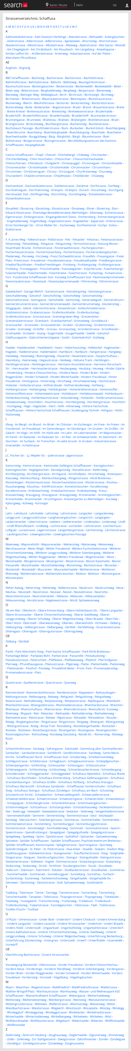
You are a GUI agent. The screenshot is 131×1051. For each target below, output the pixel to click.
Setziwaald (106, 815)
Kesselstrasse (81, 470)
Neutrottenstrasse (18, 596)
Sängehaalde (78, 878)
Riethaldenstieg (82, 713)
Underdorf (63, 919)
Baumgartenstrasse (92, 82)
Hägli (27, 406)
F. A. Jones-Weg (15, 239)
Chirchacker (99, 155)
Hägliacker (40, 406)
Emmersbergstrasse (111, 217)
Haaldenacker (26, 347)
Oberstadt (30, 623)
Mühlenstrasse (89, 569)
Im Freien (113, 424)
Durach (84, 190)
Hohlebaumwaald (91, 393)
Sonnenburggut (63, 824)
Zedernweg (13, 1035)
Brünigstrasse (15, 124)
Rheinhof (116, 705)
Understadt (33, 928)
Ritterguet (97, 722)
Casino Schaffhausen (19, 155)
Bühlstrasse (13, 141)
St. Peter (35, 849)
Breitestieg (59, 111)
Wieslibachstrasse (17, 1008)
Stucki (92, 866)
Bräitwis (63, 120)
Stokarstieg (13, 866)
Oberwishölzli (84, 623)
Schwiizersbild (94, 799)
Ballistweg (69, 82)
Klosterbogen (14, 482)
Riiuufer (112, 717)
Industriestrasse (105, 441)
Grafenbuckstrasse (18, 316)
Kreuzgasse (49, 495)
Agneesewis (72, 41)
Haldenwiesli (48, 352)
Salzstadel (71, 749)
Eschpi (102, 225)
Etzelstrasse (13, 229)
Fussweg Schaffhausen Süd (73, 277)
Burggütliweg (38, 136)
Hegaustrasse (48, 360)
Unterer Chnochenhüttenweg (57, 932)
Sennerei (38, 815)
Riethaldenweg (104, 713)
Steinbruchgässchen (50, 857)
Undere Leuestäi (44, 924)
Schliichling (38, 765)
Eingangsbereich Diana (61, 217)
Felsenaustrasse (111, 239)
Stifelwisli (37, 861)
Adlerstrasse (34, 41)
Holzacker (87, 398)
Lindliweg (42, 526)
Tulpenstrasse (39, 905)
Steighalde (117, 853)
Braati (77, 107)
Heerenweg (29, 360)
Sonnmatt (76, 828)
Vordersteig (30, 977)
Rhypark (26, 713)
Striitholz (55, 866)
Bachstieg (38, 78)
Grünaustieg (67, 329)
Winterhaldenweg (37, 1016)
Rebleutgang (37, 697)
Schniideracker (15, 774)
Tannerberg (89, 892)
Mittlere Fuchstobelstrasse (89, 548)
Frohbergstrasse (110, 264)
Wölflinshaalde (115, 1021)
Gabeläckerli (14, 291)
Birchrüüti (75, 95)
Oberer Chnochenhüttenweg (53, 614)
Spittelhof (71, 836)
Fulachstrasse (78, 273)
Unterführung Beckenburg (105, 936)
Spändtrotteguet (17, 849)
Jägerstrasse (75, 455)
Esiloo (113, 225)
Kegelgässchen (39, 470)
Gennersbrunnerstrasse (22, 304)
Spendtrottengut (36, 832)
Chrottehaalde (37, 167)
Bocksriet (62, 103)
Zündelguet (117, 1039)
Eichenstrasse (114, 213)
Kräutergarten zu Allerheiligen (84, 499)
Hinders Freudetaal (93, 377)
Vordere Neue (15, 969)
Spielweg (28, 836)
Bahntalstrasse (38, 82)
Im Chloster (64, 424)
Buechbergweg (115, 128)
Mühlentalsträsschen (60, 574)
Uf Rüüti (11, 919)
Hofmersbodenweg (77, 385)
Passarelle (76, 656)
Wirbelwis (96, 1016)
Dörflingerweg (39, 194)
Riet (36, 713)
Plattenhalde (99, 664)
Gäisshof (103, 333)
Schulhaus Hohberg (71, 782)
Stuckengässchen (74, 866)
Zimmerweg (116, 1035)
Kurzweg (111, 499)
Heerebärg (13, 360)
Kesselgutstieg (60, 470)
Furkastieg (96, 273)
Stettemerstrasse (17, 861)
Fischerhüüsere (73, 252)
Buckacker (77, 128)
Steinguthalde (89, 857)
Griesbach (42, 321)
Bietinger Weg (29, 95)
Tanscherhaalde (16, 897)
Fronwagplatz (29, 269)
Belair (117, 86)
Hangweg (115, 352)
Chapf (39, 155)
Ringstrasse (49, 722)
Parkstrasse (60, 656)
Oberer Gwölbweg (86, 614)
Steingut (71, 857)
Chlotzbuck (35, 163)
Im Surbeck (27, 441)
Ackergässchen (115, 37)
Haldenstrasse (28, 352)
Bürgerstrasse (32, 141)
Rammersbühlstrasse (40, 692)
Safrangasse (55, 749)
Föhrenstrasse (108, 281)
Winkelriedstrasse (99, 1012)
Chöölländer (81, 176)
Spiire (40, 836)
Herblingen (101, 360)
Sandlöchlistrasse (75, 753)
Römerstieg (102, 734)
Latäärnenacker (16, 522)
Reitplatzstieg (53, 701)
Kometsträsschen (76, 486)
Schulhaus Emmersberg (54, 778)
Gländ (27, 308)
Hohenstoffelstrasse (19, 393)
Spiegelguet (57, 832)
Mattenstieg (71, 544)
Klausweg (12, 478)
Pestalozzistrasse (17, 660)
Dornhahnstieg (39, 190)
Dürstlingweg (77, 194)
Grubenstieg (83, 325)
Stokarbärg (113, 861)
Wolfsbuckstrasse (42, 1021)
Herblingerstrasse (17, 364)
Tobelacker (111, 897)
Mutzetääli (28, 569)
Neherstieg (33, 588)
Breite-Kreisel (16, 111)
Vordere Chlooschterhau (101, 965)
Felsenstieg (13, 244)
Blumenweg (13, 103)
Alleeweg (71, 45)
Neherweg (49, 588)
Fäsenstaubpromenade (108, 277)
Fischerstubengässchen (101, 252)
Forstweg (42, 256)
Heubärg (84, 368)
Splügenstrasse (66, 845)
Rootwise (24, 730)
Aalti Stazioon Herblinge (50, 37)
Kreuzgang (33, 495)
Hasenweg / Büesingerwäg (37, 356)
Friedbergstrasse (110, 260)
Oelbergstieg (14, 627)
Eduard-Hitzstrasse (18, 213)
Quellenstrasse (33, 682)
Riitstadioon (96, 717)
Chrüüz (51, 171)
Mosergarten (54, 561)
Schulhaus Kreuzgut (100, 782)
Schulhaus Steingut (27, 790)
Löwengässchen (40, 534)
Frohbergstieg (87, 264)
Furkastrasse (113, 273)
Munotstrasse (93, 565)
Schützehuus (38, 807)
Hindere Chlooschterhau (41, 373)
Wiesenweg (97, 1004)
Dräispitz (71, 190)
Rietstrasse (36, 717)
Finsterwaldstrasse (67, 248)
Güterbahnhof (81, 337)
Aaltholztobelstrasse (19, 37)
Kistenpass (114, 474)
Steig (104, 853)
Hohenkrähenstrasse (83, 389)
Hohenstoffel (108, 389)
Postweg (44, 668)
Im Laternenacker (85, 433)
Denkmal (82, 186)
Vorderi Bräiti (14, 973)
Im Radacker (27, 437)
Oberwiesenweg (49, 623)
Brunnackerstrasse (103, 115)
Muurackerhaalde (65, 569)
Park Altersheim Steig (29, 651)
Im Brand (35, 424)
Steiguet (29, 857)
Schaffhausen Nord (29, 757)
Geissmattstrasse (17, 300)
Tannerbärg (107, 892)
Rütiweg (117, 734)
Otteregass (13, 631)
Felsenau (93, 239)
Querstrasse (54, 682)
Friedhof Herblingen (48, 264)
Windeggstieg (34, 1012)
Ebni (115, 208)
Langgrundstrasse (34, 517)
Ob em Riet (13, 610)
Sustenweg (32, 878)
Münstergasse (111, 574)
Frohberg (69, 264)
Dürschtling (59, 194)
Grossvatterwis (51, 325)
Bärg (52, 136)
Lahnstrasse (69, 513)
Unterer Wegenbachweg (69, 936)
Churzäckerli (14, 176)
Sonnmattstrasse (97, 828)
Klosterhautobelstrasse (67, 482)
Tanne (39, 892)
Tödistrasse (107, 905)
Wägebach (63, 1021)
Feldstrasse (55, 239)
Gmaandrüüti (67, 308)
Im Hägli (22, 433)
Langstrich (86, 517)
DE (115, 5)
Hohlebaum (69, 393)
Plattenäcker (15, 668)
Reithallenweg (33, 701)
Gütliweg (98, 337)
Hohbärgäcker (57, 389)
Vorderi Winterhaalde (95, 973)
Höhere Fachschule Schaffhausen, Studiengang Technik (62, 410)
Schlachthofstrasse (18, 749)
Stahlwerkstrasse (40, 853)
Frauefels (89, 256)
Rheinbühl (113, 701)
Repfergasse (96, 701)
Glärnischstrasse (44, 308)
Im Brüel (48, 424)
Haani (58, 347)
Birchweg (107, 95)
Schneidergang (111, 769)
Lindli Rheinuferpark (20, 526)
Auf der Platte (101, 53)
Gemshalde (55, 300)
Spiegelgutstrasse (102, 832)
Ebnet (90, 208)
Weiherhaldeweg (99, 995)
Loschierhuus (112, 526)
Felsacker (79, 239)
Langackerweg (104, 513)
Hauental (63, 356)
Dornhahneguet (16, 190)
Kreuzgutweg (68, 495)
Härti (52, 406)
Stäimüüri (27, 870)
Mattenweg (89, 544)
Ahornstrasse (108, 41)
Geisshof (35, 296)
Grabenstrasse (40, 312)
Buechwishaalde (16, 136)
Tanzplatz (35, 897)
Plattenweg (117, 664)
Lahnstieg (51, 513)
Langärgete (102, 517)
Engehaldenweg (17, 221)
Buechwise (114, 132)
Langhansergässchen (62, 517)
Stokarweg (30, 866)
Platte (85, 664)
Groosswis (31, 325)
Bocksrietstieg (80, 103)
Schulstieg (107, 790)
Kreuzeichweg (15, 495)
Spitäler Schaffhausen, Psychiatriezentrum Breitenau (86, 841)
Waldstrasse (109, 987)
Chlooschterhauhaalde (88, 159)
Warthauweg (68, 991)
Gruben (68, 325)
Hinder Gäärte (115, 368)
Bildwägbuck (49, 95)
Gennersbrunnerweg (86, 304)
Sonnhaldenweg (57, 828)
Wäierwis (97, 1021)
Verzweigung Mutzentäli (21, 965)
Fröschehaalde (49, 269)
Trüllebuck (86, 901)
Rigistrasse (64, 717)
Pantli (9, 651)
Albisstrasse (35, 45)
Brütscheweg (34, 124)
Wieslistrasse (40, 1008)
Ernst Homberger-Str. (20, 225)
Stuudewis (105, 866)
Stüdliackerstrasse (77, 870)
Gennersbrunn (113, 300)
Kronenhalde (14, 499)
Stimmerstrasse (66, 861)
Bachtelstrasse (93, 78)
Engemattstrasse (60, 221)
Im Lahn (66, 433)
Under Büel (46, 919)
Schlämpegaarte (16, 769)
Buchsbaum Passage (19, 128)
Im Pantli (11, 437)
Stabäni (100, 849)
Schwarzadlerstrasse (95, 795)
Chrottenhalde (59, 167)
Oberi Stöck (13, 623)
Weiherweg (13, 1000)
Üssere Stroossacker (55, 955)
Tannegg (51, 892)
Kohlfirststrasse (52, 486)
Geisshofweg (71, 296)
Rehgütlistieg (84, 697)
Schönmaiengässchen (92, 803)
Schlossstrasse (95, 765)
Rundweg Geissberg (63, 734)
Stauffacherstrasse (86, 853)
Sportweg (106, 845)
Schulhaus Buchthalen (22, 778)
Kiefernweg (100, 470)
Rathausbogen (105, 692)
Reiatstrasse (14, 701)
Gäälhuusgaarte (16, 337)
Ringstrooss (67, 722)
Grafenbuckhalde (63, 312)
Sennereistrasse (77, 815)
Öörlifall (24, 641)
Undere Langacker (19, 924)
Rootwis (11, 730)
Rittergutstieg (115, 722)
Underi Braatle (113, 924)
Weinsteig (79, 1000)
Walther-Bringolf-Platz (20, 991)
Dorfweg (113, 186)
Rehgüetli (67, 697)
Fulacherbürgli (113, 269)
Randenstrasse (67, 692)
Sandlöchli (54, 753)
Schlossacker (56, 765)
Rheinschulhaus (31, 709)
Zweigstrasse (66, 1039)
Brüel (114, 120)
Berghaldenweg (51, 90)
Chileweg (83, 155)
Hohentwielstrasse (47, 393)
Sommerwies (110, 820)
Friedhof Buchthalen (19, 264)
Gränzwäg (24, 329)
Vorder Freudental (70, 965)
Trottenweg (69, 901)
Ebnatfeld (12, 208)
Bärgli (76, 136)
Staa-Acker (73, 849)
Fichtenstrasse (42, 248)
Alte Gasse (106, 45)
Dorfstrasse (98, 186)
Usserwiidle (114, 940)
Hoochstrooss (54, 402)
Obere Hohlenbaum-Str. (82, 610)
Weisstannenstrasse (101, 1000)
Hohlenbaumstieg (17, 398)
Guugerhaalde (74, 333)
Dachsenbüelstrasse (38, 186)
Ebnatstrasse (60, 208)
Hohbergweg (37, 389)
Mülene (81, 574)
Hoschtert (118, 402)
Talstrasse (26, 892)
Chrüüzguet (66, 171)
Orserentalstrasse (108, 627)
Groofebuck (99, 321)
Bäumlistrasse (91, 136)
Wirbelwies (80, 1016)
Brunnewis (34, 120)
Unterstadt (67, 940)
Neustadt (24, 592)
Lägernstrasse (46, 530)
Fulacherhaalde (16, 273)
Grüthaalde (13, 333)
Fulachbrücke (93, 269)
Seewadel (33, 811)
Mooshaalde (14, 561)
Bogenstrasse (61, 107)
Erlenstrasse (114, 221)
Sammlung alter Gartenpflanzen (101, 749)
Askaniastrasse (80, 53)
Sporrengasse (88, 845)
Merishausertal (16, 548)
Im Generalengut (54, 429)
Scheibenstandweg (100, 757)
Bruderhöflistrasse (35, 115)
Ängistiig (24, 68)
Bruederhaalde (60, 115)
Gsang (41, 333)
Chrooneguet (90, 163)
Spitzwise (12, 841)
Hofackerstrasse (30, 385)
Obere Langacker (111, 610)
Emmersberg (86, 217)
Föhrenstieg (89, 281)
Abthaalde (95, 37)
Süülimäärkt (95, 882)
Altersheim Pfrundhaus (21, 58)
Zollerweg (23, 1039)
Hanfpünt (81, 352)
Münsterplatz (14, 578)
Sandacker (12, 753)
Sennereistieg (56, 815)
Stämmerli (42, 870)
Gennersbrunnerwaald (55, 304)
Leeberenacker (72, 522)
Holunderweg (70, 398)
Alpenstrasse (88, 45)
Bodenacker (42, 107)
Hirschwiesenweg (84, 381)
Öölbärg (11, 641)
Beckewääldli (103, 86)
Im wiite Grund (67, 441)
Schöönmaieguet (17, 807)
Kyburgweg (13, 503)
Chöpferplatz (62, 176)
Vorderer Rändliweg (57, 969)
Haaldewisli (45, 347)
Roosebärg (64, 726)
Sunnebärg (77, 874)
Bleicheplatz (78, 99)
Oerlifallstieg (85, 627)
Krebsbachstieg (39, 491)
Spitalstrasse (54, 836)
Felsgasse (47, 244)
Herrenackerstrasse (44, 368)
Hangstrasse (98, 352)
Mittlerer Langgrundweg (51, 553)
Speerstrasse (14, 832)
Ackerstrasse (15, 41)
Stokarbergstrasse (91, 861)
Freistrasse (21, 260)
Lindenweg (109, 522)
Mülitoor (93, 574)
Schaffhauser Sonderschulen (86, 786)
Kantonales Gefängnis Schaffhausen (67, 465)
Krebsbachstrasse (63, 491)
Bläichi (27, 103)
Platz (38, 672)
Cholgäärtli (52, 163)
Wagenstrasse (40, 987)
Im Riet (66, 437)
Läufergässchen (17, 534)
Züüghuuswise (74, 1043)
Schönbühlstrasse (63, 803)
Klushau (112, 482)
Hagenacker (112, 347)
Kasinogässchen (16, 470)
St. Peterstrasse (53, 849)
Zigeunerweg (97, 1035)
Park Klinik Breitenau (96, 651)
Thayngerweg (93, 897)
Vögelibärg (61, 977)
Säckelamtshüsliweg (54, 878)
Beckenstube (64, 86)
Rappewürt (86, 692)
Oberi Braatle (94, 619)
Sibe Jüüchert (28, 820)
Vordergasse (115, 969)
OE (47, 27)
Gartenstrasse (54, 291)
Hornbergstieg (75, 402)
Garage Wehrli (33, 291)
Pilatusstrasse (54, 664)
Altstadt (120, 45)
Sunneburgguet (58, 874)
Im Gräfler (111, 429)
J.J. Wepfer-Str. (36, 455)
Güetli (65, 337)
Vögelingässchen (81, 977)
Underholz (95, 924)
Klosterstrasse (94, 482)
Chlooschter (63, 159)
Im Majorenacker (111, 433)
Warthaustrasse (47, 991)
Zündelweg (55, 1043)
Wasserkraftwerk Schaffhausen (46, 995)
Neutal (67, 592)
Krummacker (33, 499)
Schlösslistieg (38, 769)
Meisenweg (105, 544)
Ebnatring (26, 208)
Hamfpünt (66, 352)
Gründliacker (110, 329)
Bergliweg (69, 90)
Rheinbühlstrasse (17, 705)
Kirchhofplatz (77, 474)
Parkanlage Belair (17, 656)
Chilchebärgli (66, 155)
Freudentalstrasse (60, 260)
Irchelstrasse (30, 445)
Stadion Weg (115, 849)
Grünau (52, 329)
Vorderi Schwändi (67, 973)
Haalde (10, 347)
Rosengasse (86, 730)
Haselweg (12, 356)
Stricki (43, 866)
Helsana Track (82, 360)
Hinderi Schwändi (36, 377)
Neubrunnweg (104, 588)
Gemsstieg (73, 300)
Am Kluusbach (63, 49)
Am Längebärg (84, 49)
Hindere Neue (68, 373)
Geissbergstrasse (99, 291)
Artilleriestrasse (42, 53)
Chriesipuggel (71, 163)
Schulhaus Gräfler (44, 782)
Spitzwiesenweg (106, 836)
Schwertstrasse (47, 799)
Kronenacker (87, 495)
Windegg (118, 1008)
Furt (8, 277)
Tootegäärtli (28, 901)
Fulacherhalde (37, 273)
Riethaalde (63, 713)
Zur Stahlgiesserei (44, 1039)
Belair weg (12, 90)
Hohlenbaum (113, 393)
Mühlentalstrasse (32, 574)
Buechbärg (34, 132)
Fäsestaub (39, 281)
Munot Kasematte (98, 561)
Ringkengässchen (27, 722)
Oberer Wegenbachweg (67, 619)
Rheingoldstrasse (42, 705)
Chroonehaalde (112, 163)
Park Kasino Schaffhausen (63, 651)
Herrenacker (20, 368)
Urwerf (81, 940)
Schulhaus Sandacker (51, 786)
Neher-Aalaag (14, 588)
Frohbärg (12, 269)
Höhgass (107, 410)
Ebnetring (103, 208)
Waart (10, 987)
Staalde (88, 849)
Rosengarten (67, 730)
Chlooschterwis (16, 163)
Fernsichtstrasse (84, 244)
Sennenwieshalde (18, 815)
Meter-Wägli (36, 548)
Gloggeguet (13, 308)
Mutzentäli (12, 569)
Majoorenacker (51, 544)
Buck (65, 128)
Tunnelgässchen (61, 905)
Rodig (34, 726)
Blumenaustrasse (100, 99)
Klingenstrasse (78, 478)
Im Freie (99, 424)
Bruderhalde (104, 111)
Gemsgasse (38, 300)
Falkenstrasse (37, 239)
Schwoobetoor (115, 799)
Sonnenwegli (36, 828)
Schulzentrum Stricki (19, 795)
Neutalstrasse (83, 592)
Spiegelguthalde (77, 832)
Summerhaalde (17, 874)
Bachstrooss (73, 78)
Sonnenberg (43, 824)
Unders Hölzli (14, 928)
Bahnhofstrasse (16, 82)
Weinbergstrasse (60, 1000)
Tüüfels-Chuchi (15, 909)
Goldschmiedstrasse (91, 308)
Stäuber (57, 870)
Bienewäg (12, 95)
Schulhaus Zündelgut (56, 790)
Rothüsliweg (40, 734)
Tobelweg (12, 901)
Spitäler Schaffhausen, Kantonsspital (30, 845)
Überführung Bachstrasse (23, 955)
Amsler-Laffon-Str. (18, 53)
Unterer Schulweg (39, 936)
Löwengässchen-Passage (70, 534)
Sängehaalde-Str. (100, 878)
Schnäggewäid (60, 774)
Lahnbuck (20, 513)
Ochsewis (101, 623)
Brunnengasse (15, 120)
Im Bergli (21, 424)
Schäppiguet (15, 803)
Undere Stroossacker (72, 924)
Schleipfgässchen (107, 761)
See (8, 811)
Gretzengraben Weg (66, 316)
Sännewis (12, 882)
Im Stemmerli (107, 437)
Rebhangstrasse (16, 697)
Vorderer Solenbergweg (88, 969)
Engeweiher (81, 221)
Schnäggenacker (38, 774)
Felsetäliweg (30, 244)
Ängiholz (11, 68)
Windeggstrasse (56, 1012)
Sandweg (95, 753)
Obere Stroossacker (19, 614)
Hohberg (98, 385)
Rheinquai (12, 709)
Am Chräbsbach (41, 49)
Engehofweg (38, 221)
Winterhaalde (14, 1016)
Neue (119, 588)
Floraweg (28, 256)
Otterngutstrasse (50, 631)
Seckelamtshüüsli (110, 807)
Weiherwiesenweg (34, 1000)
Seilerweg (87, 811)
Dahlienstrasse (64, 186)
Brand (87, 107)
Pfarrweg (11, 664)
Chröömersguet (34, 171)
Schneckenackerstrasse (83, 769)
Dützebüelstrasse (100, 194)
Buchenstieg (78, 124)
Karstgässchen (103, 465)
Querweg (70, 682)
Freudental (38, 260)
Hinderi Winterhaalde (64, 377)
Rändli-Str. (85, 734)
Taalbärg (11, 892)
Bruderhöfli (13, 115)
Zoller (11, 1039)
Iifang (9, 424)
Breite (120, 107)
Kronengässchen (109, 495)
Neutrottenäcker (43, 596)
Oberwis (67, 623)
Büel (106, 136)
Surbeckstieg (14, 878)
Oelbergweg (55, 627)
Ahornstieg (89, 41)
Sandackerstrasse (33, 753)
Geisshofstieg (52, 296)
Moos (110, 557)
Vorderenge (34, 969)
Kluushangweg (15, 486)
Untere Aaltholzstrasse (21, 932)
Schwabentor (43, 795)
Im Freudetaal (31, 429)
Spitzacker (87, 836)
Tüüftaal (32, 909)
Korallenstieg (99, 486)
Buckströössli (95, 128)
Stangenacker (63, 853)
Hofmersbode (53, 385)
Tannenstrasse (69, 892)
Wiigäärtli (57, 1008)
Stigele (49, 861)
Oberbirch (29, 610)
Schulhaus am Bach (85, 790)
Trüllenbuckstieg (16, 905)
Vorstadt (45, 977)
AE (9, 27)
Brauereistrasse (103, 107)
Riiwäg (10, 722)
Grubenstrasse (104, 325)
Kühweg (28, 503)
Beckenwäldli (84, 86)
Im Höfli (35, 433)
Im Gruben (95, 429)
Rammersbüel (15, 692)
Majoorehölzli (30, 544)
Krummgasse (53, 499)
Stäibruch (12, 870)
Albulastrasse (54, 45)
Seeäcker (72, 811)
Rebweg (53, 697)
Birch (63, 95)
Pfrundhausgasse (31, 664)
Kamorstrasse (32, 465)
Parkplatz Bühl (40, 656)
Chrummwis (14, 171)
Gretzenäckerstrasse (19, 321)
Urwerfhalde (96, 940)
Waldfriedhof (60, 987)
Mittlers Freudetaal (70, 557)
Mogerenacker (95, 557)
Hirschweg (64, 381)
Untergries (51, 940)
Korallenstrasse (16, 491)
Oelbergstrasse (35, 627)
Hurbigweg (14, 406)
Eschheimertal (86, 225)
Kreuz (103, 491)
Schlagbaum (57, 761)
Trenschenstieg (49, 901)
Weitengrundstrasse (19, 1004)
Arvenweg (61, 53)
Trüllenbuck (103, 901)
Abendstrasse (78, 37)
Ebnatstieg (43, 208)
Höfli (61, 406)
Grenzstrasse (41, 316)
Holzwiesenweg (16, 402)
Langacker (85, 513)
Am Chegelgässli (18, 49)
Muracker (111, 565)
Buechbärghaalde (55, 132)
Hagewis (11, 352)
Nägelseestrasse (57, 600)
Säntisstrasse (46, 882)
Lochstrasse (58, 526)
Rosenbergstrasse (45, 730)
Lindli (121, 522)
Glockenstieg (110, 304)
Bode (28, 107)
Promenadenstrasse (19, 672)
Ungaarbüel (51, 928)
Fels (67, 239)
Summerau (117, 870)
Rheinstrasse (53, 709)
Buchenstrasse (98, 124)
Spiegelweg (13, 836)
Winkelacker (77, 1012)
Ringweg (82, 722)
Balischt (56, 82)
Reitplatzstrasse (75, 701)
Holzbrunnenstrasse (109, 398)
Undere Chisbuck (84, 919)
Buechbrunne (16, 132)
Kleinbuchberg (30, 478)
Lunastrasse (27, 530)
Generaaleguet (92, 300)
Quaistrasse (13, 682)
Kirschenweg (96, 474)
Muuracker (45, 569)
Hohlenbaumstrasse (44, 398)
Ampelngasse (105, 49)
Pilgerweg (72, 664)
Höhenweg (73, 406)
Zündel (103, 1039)
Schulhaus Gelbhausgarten (90, 778)
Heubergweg (68, 368)
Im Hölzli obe (50, 433)
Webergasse (77, 995)
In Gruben (85, 441)
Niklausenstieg (15, 600)
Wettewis (41, 1004)
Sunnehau (94, 874)
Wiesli (111, 1004)
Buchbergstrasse (57, 124)
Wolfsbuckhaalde (17, 1021)
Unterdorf (116, 928)
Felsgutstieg (63, 244)
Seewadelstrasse (53, 811)
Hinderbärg (14, 373)
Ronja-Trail (48, 726)
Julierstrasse (56, 455)
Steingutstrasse (110, 857)
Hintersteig (47, 381)
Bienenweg (104, 90)
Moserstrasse (75, 561)
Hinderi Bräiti (89, 373)
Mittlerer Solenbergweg (85, 553)
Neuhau (11, 592)
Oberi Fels (111, 619)
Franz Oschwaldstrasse (66, 256)
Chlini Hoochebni (41, 159)
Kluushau (33, 486)
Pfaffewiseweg (74, 660)
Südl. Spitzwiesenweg (71, 882)
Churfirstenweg (86, 171)
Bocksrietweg (14, 107)
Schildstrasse (38, 761)
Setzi (93, 815)
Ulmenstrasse (28, 919)
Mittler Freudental (58, 548)
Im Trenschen (46, 441)
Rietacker (47, 713)
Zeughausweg (58, 1035)
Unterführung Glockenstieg (24, 940)
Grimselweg (81, 321)
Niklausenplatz (95, 596)
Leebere (55, 522)
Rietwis (50, 717)
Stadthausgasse (16, 853)
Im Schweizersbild (85, 437)
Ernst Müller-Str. (47, 225)
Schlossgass (76, 765)
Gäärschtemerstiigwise (44, 337)
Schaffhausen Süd (56, 757)
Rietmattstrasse (16, 717)
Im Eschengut (83, 424)
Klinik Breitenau (100, 478)
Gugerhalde (55, 333)
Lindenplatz (92, 522)
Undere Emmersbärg (111, 919)
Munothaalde (30, 565)
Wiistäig (105, 1008)
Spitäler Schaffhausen (34, 841)
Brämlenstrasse (98, 120)
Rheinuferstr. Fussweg (103, 709)
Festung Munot (108, 244)
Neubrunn (86, 588)
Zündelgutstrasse (34, 1043)
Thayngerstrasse (71, 897)
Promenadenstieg (106, 668)
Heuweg (98, 368)
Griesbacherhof (61, 321)
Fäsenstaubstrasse (18, 281)
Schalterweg (78, 757)
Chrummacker (80, 167)
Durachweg (98, 190)
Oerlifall (70, 627)
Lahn (9, 513)
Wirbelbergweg (61, 1016)
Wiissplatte (90, 1008)
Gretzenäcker (90, 316)
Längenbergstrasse (71, 530)
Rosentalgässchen (18, 734)
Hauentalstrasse (82, 356)
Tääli (94, 905)
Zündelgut (14, 1043)
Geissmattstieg (92, 296)
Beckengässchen (43, 86)
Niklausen (76, 596)
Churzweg (105, 171)
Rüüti (9, 738)
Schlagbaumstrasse (81, 761)
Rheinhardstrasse (96, 705)
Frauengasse (105, 256)
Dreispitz (57, 190)
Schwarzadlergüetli (67, 795)
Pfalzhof (91, 660)
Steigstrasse (14, 857)
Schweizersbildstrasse (20, 799)
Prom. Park (84, 668)
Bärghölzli (63, 136)
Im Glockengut (76, 429)
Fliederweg (13, 256)
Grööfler (38, 329)
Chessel (50, 155)
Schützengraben (60, 807)
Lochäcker (75, 526)
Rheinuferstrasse (75, 709)
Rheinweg (12, 713)
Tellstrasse (51, 897)
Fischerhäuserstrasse (20, 252)
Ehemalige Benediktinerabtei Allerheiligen (60, 213)
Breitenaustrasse (38, 111)
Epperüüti (97, 221)
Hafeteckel (95, 347)
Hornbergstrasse (98, 402)
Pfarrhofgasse (107, 660)
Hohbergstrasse (16, 389)
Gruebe (11, 329)
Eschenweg (67, 225)
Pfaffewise (55, 660)
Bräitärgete (78, 120)
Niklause (62, 596)
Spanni (115, 828)
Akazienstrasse (15, 45)
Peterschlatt (38, 660)
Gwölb (91, 333)
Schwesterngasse (70, 799)
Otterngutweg (73, 631)
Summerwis (37, 874)
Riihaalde (80, 717)
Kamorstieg (13, 465)
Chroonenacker (16, 167)
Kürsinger (41, 503)
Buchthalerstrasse (47, 128)
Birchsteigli (91, 95)
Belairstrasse (29, 90)
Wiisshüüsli (73, 1008)
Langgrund (13, 517)
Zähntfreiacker (87, 1039)
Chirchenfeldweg (17, 159)
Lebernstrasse (38, 522)
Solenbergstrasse (50, 820)
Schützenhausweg (85, 807)
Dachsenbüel (14, 186)
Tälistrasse (82, 905)
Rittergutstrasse (18, 726)
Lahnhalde (36, 513)
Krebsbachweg (87, 491)
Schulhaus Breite (114, 774)
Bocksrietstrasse (103, 103)
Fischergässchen (93, 248)
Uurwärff (11, 944)
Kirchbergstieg (15, 474)
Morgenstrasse (34, 561)
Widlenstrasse (58, 1004)
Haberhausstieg (75, 347)
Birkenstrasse (31, 99)
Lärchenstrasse (115, 530)
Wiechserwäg (79, 1004)
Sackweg (38, 749)
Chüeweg (98, 176)
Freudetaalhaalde (85, 260)
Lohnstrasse (92, 526)
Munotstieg (74, 565)
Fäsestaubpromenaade (63, 281)
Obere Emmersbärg (51, 610)
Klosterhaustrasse (38, 482)
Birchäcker (13, 99)
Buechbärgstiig (79, 132)
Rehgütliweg (103, 697)
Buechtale (98, 132)
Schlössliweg (57, 769)
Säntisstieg (27, 882)
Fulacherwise (57, 273)
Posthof (31, 668)
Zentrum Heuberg (34, 1035)
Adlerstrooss (53, 41)
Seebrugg (19, 811)
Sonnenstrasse (15, 828)
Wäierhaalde (80, 1021)
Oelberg (115, 623)
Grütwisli (29, 333)
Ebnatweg (78, 208)
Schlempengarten (17, 765)
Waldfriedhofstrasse (85, 987)
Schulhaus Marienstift (20, 786)
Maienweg (12, 544)
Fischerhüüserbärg (48, 252)
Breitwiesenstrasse (80, 111)
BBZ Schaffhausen (17, 78)
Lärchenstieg (94, 530)
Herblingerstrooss (44, 364)
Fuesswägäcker (72, 269)
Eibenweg (96, 213)
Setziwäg (11, 820)
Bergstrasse (86, 90)
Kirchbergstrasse (38, 474)
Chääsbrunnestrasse (38, 176)
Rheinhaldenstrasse (69, 705)
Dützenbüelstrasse (18, 198)
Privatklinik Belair (63, 668)
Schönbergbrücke (37, 803)
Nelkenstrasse (67, 588)
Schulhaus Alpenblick (86, 774)
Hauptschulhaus (106, 356)
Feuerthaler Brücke (18, 248)
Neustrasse (40, 592)
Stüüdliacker (99, 870)
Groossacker (14, 325)
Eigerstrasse (14, 217)
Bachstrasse (55, 78)
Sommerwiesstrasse (19, 824)
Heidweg (65, 360)
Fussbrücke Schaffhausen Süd (33, 277)
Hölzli (118, 410)
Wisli (108, 1016)
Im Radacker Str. (48, 437)
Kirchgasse (59, 474)
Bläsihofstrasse (44, 103)
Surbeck (108, 874)
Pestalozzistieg (95, 656)
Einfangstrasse (34, 217)
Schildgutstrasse (16, 761)
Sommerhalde (90, 820)
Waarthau (22, 987)
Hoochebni (35, 402)
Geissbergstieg (76, 291)
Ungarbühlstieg (71, 928)
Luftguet (11, 530)
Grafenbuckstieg (88, 312)
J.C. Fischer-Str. (15, 455)
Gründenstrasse (88, 329)
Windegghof (15, 1012)
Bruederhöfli (80, 115)
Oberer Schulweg (38, 619)
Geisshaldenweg (16, 296)
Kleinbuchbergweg (54, 478)
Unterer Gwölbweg (91, 932)
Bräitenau (49, 120)
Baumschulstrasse (18, 86)
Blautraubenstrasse (55, 99)
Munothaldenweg (52, 565)
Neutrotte (101, 592)
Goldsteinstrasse (17, 312)
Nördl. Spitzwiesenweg (84, 600)
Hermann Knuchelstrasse (75, 364)
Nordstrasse (35, 600)
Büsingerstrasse (55, 141)
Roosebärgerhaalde (87, 726)
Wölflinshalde (16, 1025)
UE (67, 27)
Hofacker (11, 385)
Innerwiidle (13, 445)
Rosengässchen (106, 730)
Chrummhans (101, 167)
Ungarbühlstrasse (95, 928)
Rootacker (108, 726)
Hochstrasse (107, 381)
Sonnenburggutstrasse (91, 824)
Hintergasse (30, 381)
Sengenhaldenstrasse (109, 811)
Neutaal (55, 592)
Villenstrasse (47, 965)
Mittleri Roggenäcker (42, 557)
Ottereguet (29, 631)
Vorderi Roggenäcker (39, 973)
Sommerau (71, 820)
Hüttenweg (13, 414)
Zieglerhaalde (78, 1035)
